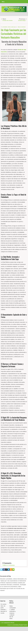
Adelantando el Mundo (9, 622)
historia (9, 26)
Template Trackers (23, 624)
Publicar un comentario (9, 565)
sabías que (13, 26)
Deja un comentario (22, 26)
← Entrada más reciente (6, 20)
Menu (3, 1)
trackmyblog (15, 624)
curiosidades (4, 26)
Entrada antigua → (22, 20)
